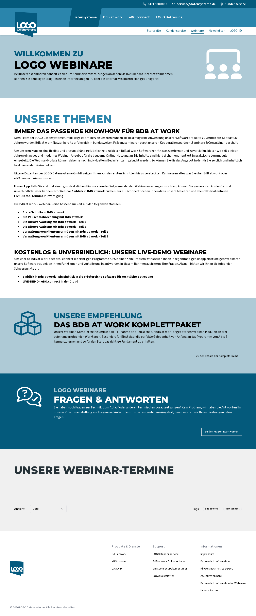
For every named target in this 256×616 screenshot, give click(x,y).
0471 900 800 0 (158, 4)
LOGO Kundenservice (166, 554)
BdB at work (119, 554)
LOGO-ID (117, 569)
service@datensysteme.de (196, 4)
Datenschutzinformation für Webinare (223, 583)
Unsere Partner (210, 591)
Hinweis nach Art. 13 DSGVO (217, 569)
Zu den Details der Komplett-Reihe (217, 356)
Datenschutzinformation (215, 561)
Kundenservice (235, 4)
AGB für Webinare (211, 576)
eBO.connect (119, 561)
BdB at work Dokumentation (169, 561)
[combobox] (48, 509)
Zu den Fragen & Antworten (221, 432)
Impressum (207, 554)
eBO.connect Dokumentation (170, 569)
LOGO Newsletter (163, 576)
